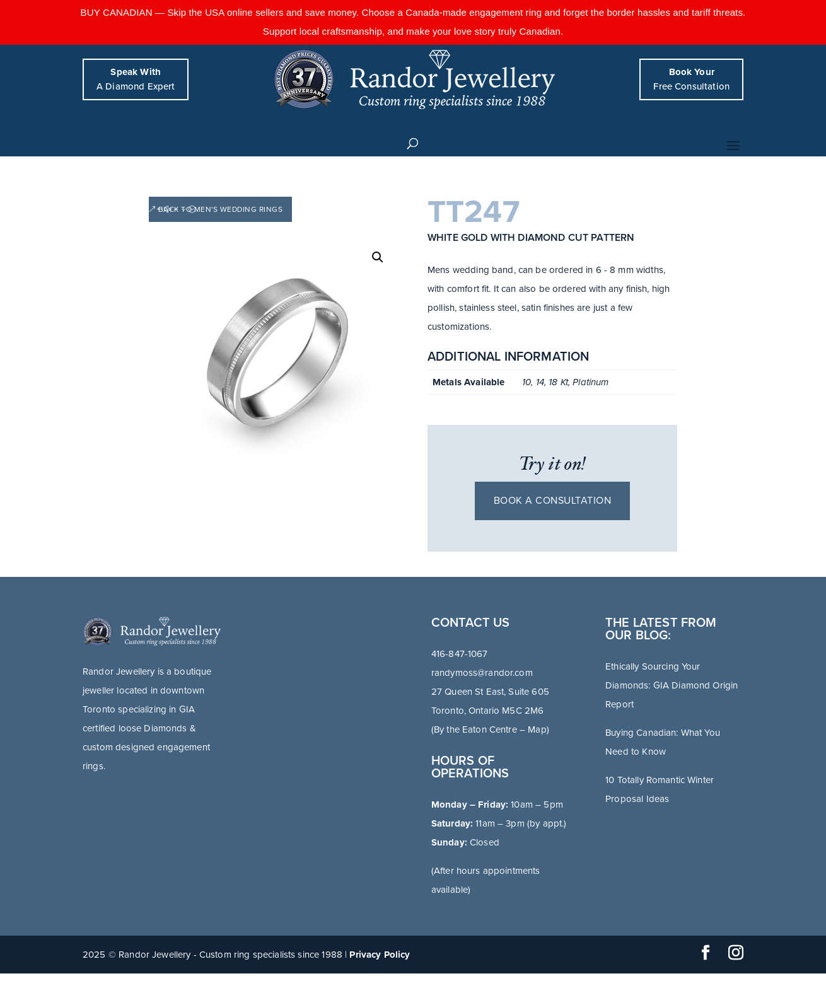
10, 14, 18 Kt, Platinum (565, 382)
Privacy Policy (379, 954)
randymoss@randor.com (482, 672)
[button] (377, 257)
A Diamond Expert (135, 79)
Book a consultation (553, 500)
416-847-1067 (459, 653)
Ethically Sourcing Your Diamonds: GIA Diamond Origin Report (671, 685)
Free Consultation (691, 79)
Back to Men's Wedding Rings (220, 209)
